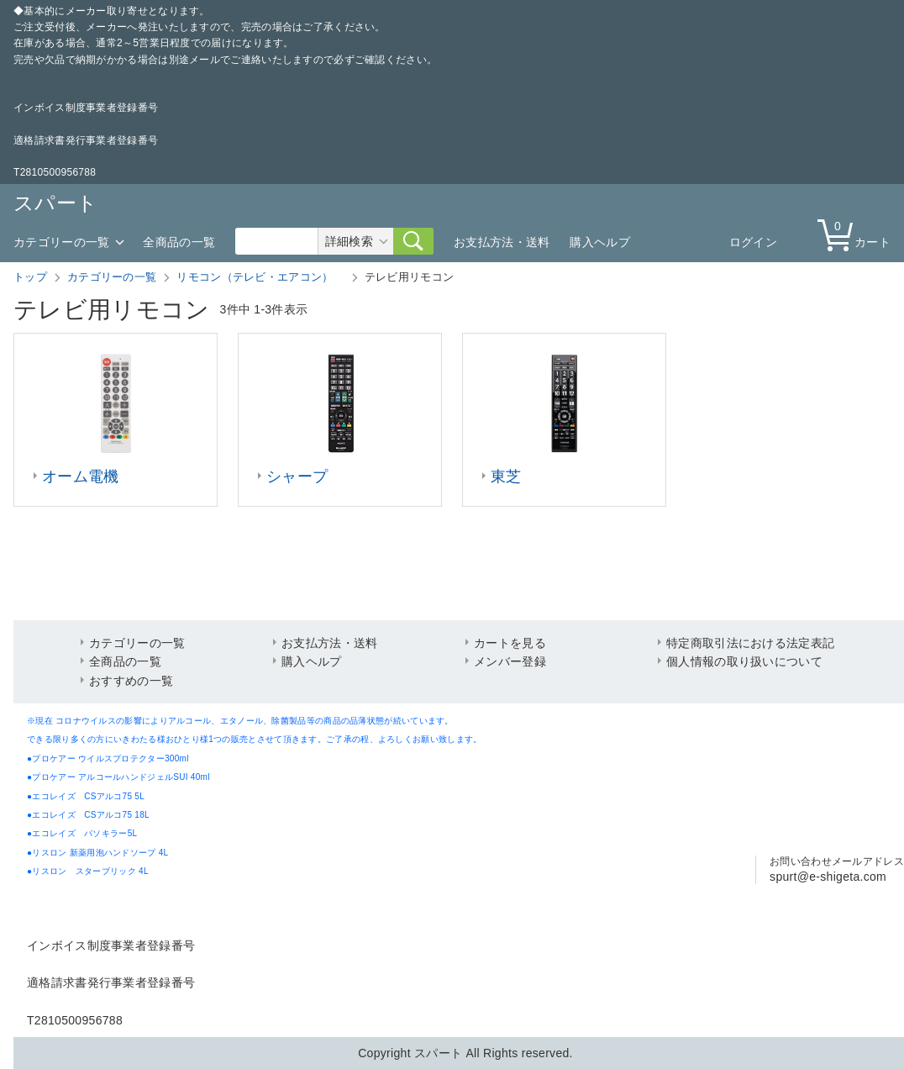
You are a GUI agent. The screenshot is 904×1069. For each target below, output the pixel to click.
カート (858, 234)
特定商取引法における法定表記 (750, 643)
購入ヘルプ (600, 242)
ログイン (753, 242)
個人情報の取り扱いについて (744, 661)
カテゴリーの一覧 (61, 242)
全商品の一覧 (179, 242)
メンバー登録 (510, 661)
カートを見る (510, 643)
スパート (55, 203)
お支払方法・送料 (501, 242)
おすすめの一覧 (131, 680)
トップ (30, 277)
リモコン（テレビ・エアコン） (260, 277)
